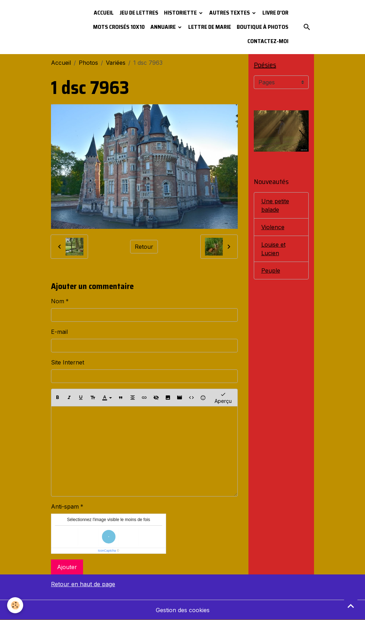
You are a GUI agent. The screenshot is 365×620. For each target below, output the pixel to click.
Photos (88, 62)
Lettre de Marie (209, 26)
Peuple (270, 270)
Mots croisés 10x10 (119, 26)
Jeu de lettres (138, 12)
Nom (57, 301)
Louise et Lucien (273, 249)
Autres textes (230, 12)
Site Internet (67, 362)
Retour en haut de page (83, 584)
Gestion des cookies (183, 610)
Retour (144, 246)
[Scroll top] (351, 606)
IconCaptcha (107, 550)
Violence (272, 227)
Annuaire (163, 26)
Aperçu (223, 397)
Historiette (181, 12)
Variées (115, 62)
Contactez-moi (267, 41)
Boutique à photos (262, 26)
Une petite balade (275, 205)
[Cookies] (15, 605)
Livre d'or (275, 12)
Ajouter (67, 567)
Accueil (104, 12)
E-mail (59, 331)
